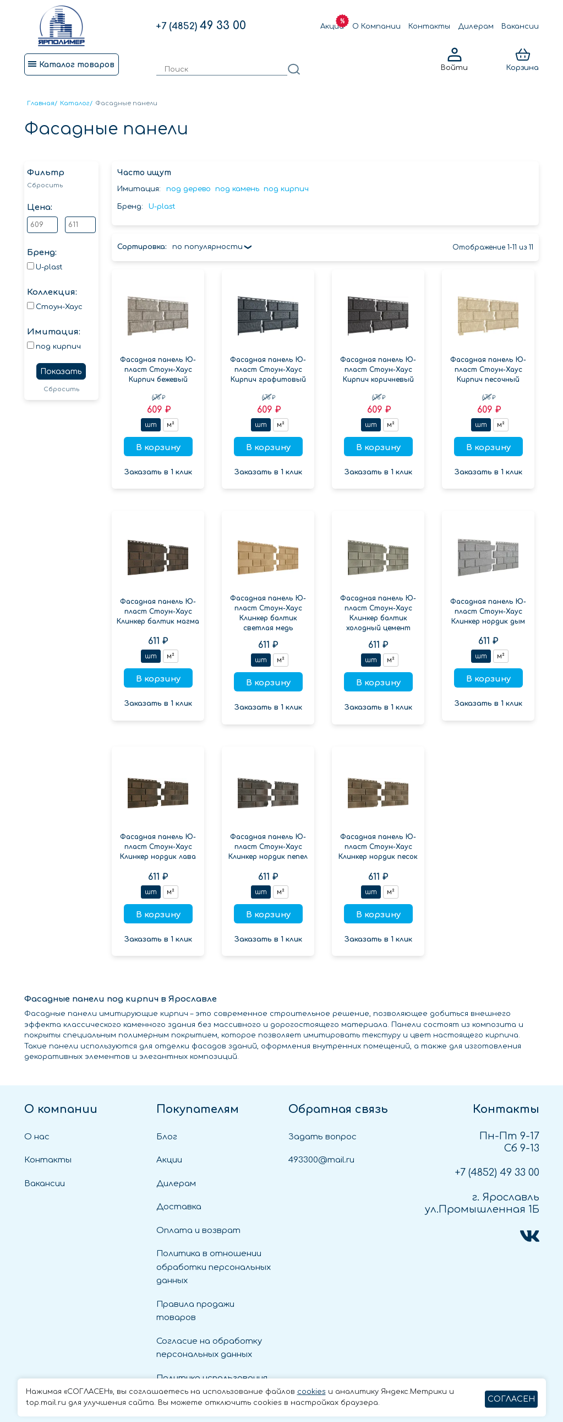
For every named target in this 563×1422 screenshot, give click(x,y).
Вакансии (520, 26)
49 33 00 (201, 25)
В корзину (158, 447)
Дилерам (476, 26)
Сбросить (45, 185)
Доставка (178, 1207)
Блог (166, 1137)
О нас (37, 1137)
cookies (311, 1392)
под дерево (188, 189)
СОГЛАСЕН (511, 1399)
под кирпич (286, 189)
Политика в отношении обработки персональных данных (213, 1267)
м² (170, 425)
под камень (237, 189)
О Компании (376, 26)
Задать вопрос (322, 1137)
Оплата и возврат (198, 1230)
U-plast (162, 206)
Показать (61, 371)
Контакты (429, 26)
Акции (332, 26)
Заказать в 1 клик (158, 472)
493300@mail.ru (321, 1160)
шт (151, 425)
